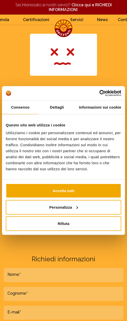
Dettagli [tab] (57, 107)
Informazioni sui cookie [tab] (100, 107)
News (102, 19)
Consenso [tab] (20, 107)
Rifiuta (64, 223)
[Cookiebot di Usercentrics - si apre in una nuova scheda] (99, 93)
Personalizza (63, 207)
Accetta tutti (63, 191)
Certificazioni (36, 19)
